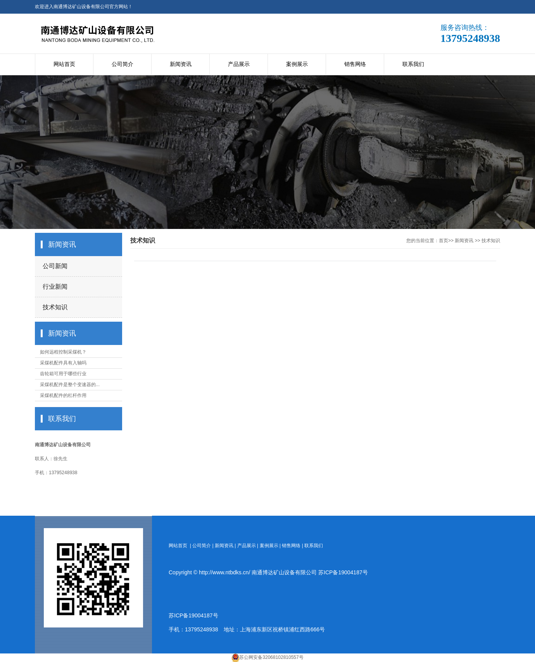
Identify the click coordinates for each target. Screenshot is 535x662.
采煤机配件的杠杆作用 (63, 395)
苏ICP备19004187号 (343, 572)
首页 (443, 240)
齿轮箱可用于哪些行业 (63, 373)
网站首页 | (180, 545)
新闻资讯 (181, 64)
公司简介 (122, 64)
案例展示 (297, 64)
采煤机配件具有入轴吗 (63, 363)
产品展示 (239, 64)
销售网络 (355, 64)
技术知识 (55, 307)
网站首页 (64, 64)
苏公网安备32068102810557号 (271, 657)
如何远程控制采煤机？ (63, 352)
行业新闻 (55, 286)
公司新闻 (55, 266)
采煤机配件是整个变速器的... (70, 384)
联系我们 (413, 64)
